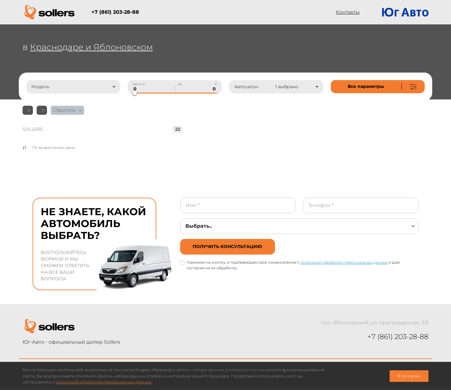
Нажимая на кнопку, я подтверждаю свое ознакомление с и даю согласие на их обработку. (293, 266)
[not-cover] (378, 86)
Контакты (348, 12)
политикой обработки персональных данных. (104, 382)
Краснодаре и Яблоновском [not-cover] (94, 47)
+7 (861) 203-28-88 (115, 12)
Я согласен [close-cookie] (409, 376)
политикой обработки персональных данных (344, 263)
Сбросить (67, 110)
